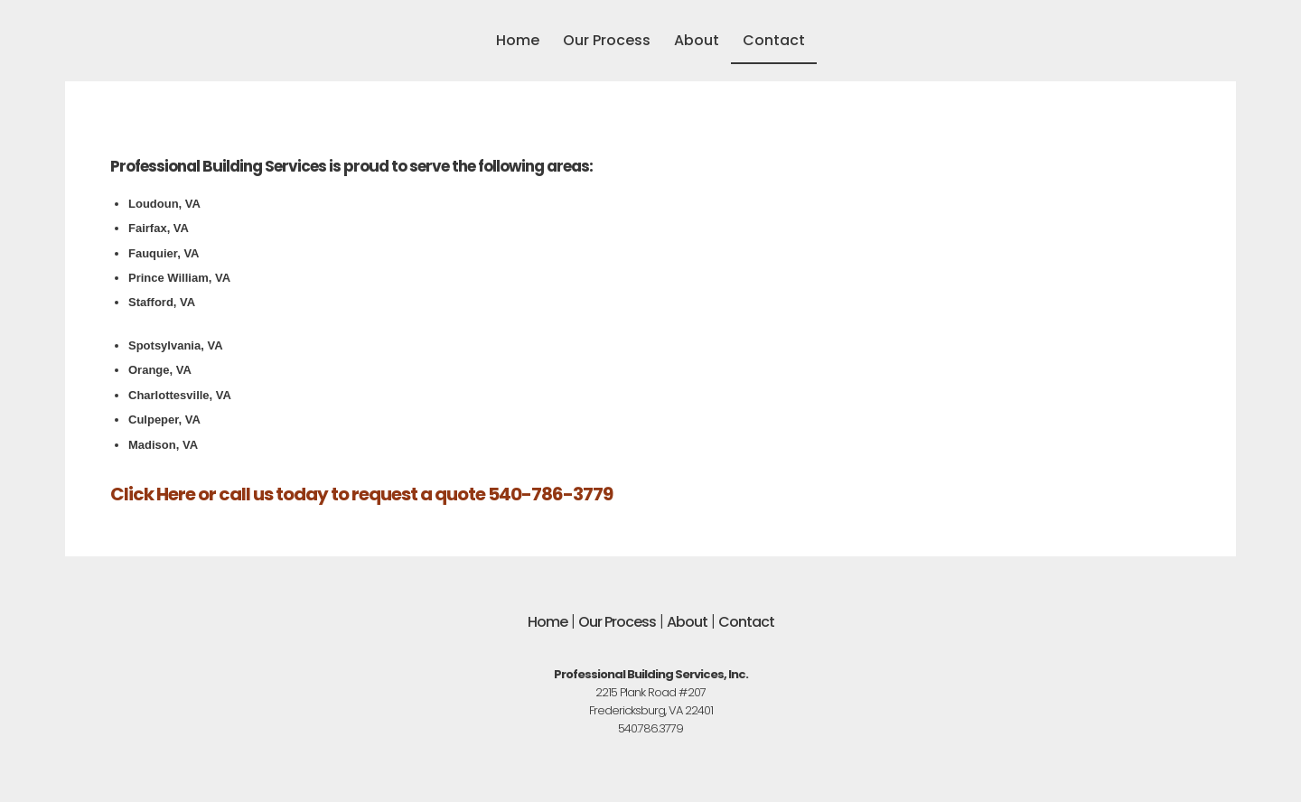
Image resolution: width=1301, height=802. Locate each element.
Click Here (152, 494)
